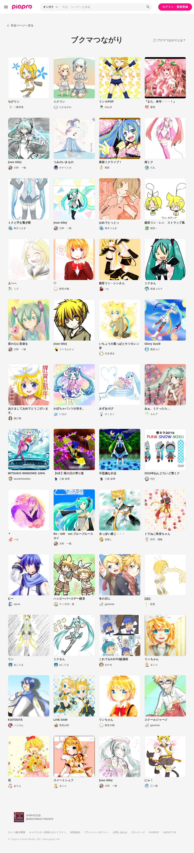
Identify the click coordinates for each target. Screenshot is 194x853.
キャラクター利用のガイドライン (47, 832)
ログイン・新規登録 (175, 6)
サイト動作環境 (16, 832)
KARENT (154, 832)
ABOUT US (169, 832)
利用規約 (75, 832)
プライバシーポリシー (96, 832)
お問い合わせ (120, 832)
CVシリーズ (138, 832)
